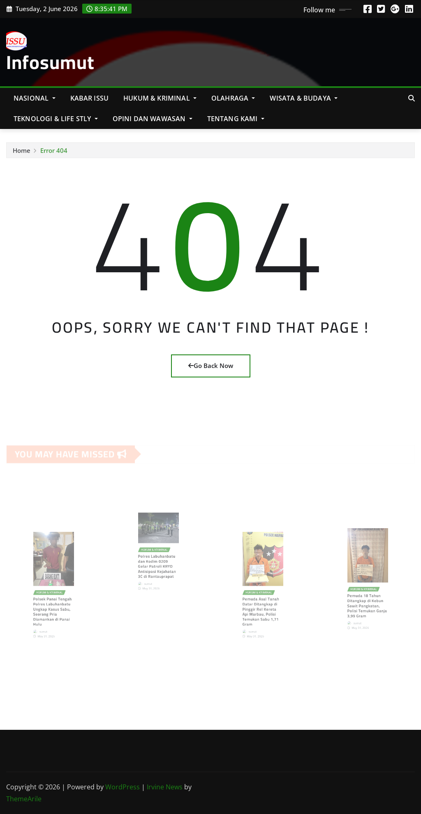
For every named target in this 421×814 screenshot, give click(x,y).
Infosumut (50, 62)
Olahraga (233, 98)
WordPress (122, 786)
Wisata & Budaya (304, 98)
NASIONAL (35, 98)
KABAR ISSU (89, 98)
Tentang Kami (235, 118)
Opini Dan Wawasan (152, 118)
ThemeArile (24, 798)
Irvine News (165, 786)
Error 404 (53, 152)
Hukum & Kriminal (160, 98)
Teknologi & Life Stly (56, 118)
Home (21, 152)
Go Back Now (210, 365)
